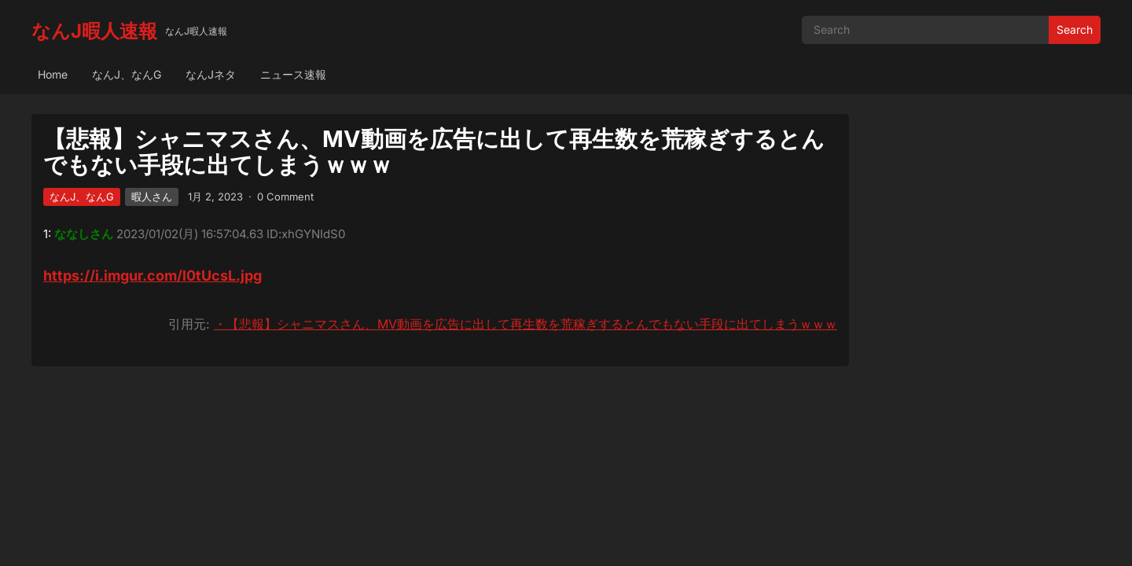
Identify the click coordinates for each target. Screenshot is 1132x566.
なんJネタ (211, 74)
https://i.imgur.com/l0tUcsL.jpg (152, 275)
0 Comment (285, 196)
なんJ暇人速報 (94, 31)
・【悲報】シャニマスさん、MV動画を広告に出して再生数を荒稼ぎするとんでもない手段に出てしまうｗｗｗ (525, 324)
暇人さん (151, 196)
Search (1075, 29)
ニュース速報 (293, 74)
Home (53, 74)
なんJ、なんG (126, 74)
